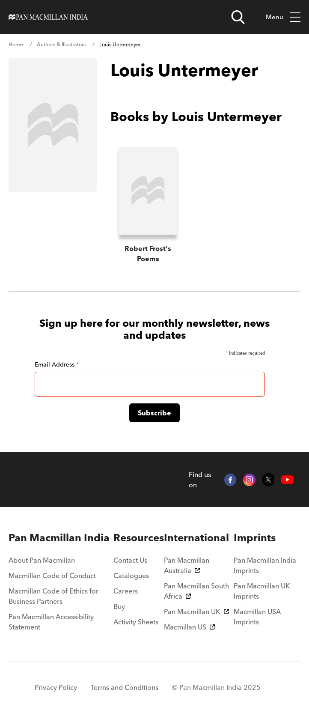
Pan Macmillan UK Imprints (262, 591)
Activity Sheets (135, 622)
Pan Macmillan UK (196, 611)
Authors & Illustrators (61, 44)
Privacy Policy (56, 687)
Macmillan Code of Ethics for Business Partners (53, 596)
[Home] (48, 17)
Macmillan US (189, 627)
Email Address (57, 364)
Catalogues (131, 575)
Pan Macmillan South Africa (196, 591)
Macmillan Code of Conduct (52, 575)
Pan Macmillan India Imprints (265, 565)
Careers (125, 591)
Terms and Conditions (124, 687)
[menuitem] (61, 538)
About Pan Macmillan (42, 560)
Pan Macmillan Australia (186, 565)
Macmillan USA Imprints (257, 616)
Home (16, 44)
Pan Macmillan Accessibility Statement (51, 621)
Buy (119, 606)
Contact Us (130, 560)
